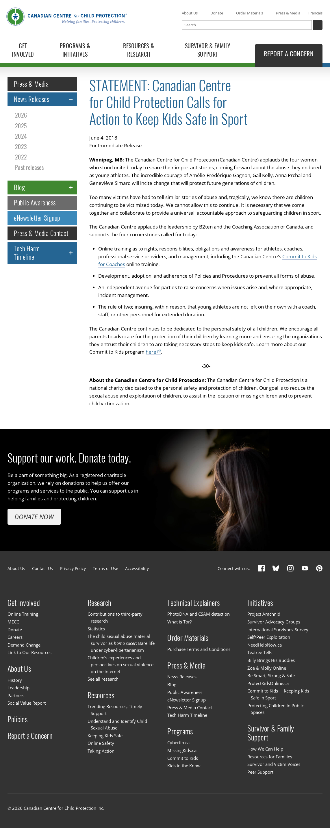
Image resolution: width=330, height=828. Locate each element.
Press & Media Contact (41, 233)
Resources (101, 695)
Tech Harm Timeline (27, 252)
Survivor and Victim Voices (273, 764)
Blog (19, 187)
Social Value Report (27, 703)
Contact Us (42, 568)
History (15, 680)
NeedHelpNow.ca (264, 645)
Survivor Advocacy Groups (273, 622)
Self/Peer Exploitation (268, 637)
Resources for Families (269, 757)
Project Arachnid (263, 614)
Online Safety (101, 743)
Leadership (18, 687)
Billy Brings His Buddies (271, 660)
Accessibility (137, 568)
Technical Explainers (193, 602)
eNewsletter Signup (37, 217)
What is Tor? (179, 622)
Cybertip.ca (178, 743)
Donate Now (34, 516)
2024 (21, 136)
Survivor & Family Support (270, 732)
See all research (103, 679)
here (151, 351)
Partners (16, 695)
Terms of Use (105, 568)
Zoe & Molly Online (266, 668)
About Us (190, 13)
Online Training (23, 614)
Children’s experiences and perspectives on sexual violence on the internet (121, 664)
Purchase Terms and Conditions (198, 649)
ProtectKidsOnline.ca (268, 683)
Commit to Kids (182, 758)
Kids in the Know (184, 765)
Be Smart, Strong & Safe (271, 675)
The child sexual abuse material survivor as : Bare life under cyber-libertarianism (121, 643)
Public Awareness (34, 202)
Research (100, 602)
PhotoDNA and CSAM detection (198, 614)
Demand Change (24, 645)
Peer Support (260, 772)
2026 (21, 115)
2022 (21, 157)
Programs (180, 731)
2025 (21, 125)
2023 (21, 146)
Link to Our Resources (29, 652)
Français (315, 13)
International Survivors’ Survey (277, 629)
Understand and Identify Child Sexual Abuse (117, 724)
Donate (216, 13)
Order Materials (249, 13)
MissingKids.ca (181, 750)
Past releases (29, 167)
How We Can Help (265, 749)
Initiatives (260, 602)
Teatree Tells (259, 652)
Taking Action (101, 751)
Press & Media (288, 13)
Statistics (96, 629)
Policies (17, 719)
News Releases (31, 99)
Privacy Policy (73, 568)
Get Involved (24, 602)
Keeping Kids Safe (105, 735)
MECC (13, 622)
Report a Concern (30, 736)
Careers (15, 637)
